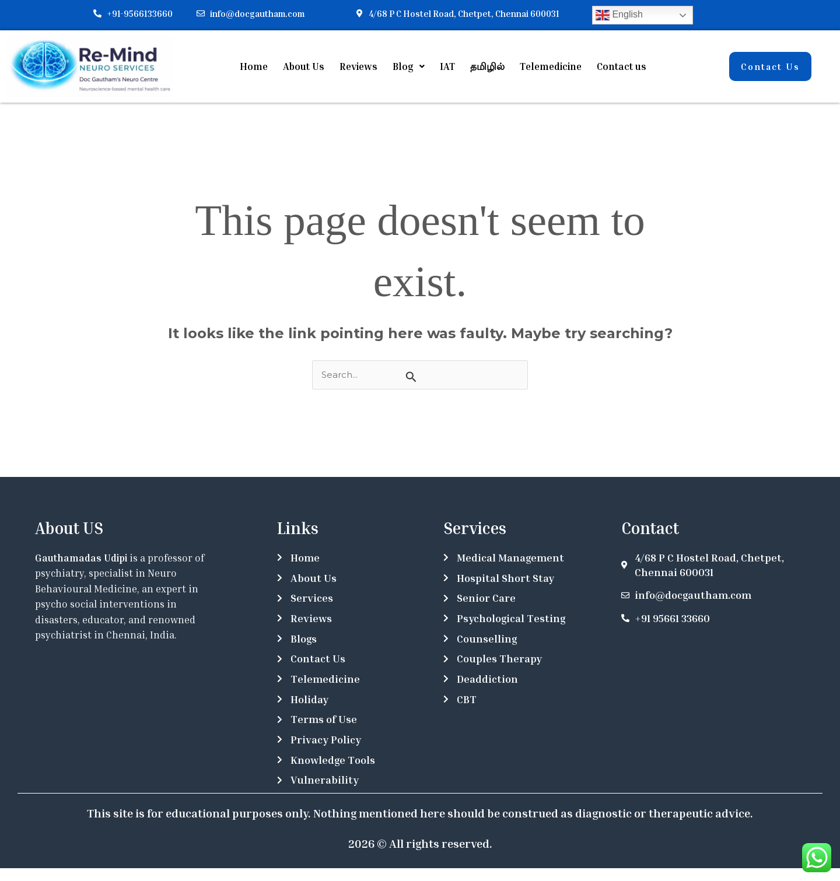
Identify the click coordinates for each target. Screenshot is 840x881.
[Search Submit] (411, 377)
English (619, 15)
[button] (408, 66)
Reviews (358, 66)
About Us (303, 66)
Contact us (621, 66)
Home (254, 66)
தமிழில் (487, 66)
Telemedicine (551, 66)
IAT (447, 66)
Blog (409, 66)
